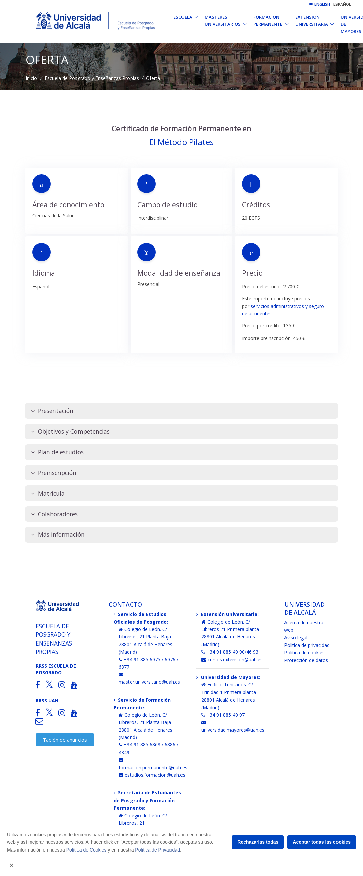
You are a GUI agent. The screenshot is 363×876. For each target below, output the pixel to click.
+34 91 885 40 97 (223, 715)
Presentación (52, 411)
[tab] (181, 411)
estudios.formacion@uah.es (152, 775)
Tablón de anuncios (65, 739)
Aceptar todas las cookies (322, 842)
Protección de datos (306, 660)
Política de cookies (304, 652)
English (319, 4)
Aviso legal (295, 637)
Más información (58, 534)
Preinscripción (53, 473)
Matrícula (48, 493)
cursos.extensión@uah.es (232, 659)
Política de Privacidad (157, 850)
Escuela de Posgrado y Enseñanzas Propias (92, 78)
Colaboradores (54, 514)
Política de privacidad (307, 645)
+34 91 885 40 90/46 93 (229, 652)
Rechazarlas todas (257, 842)
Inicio (31, 78)
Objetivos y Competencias (70, 431)
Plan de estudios (57, 452)
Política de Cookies (86, 850)
